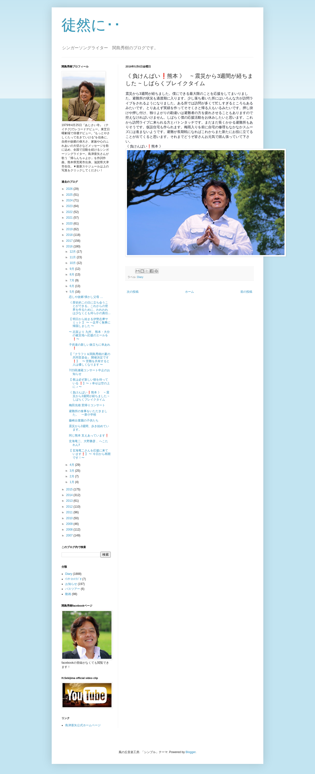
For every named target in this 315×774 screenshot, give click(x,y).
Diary (140, 276)
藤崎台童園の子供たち (83, 420)
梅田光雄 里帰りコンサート (87, 405)
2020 (70, 223)
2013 (70, 500)
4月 (72, 465)
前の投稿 (246, 291)
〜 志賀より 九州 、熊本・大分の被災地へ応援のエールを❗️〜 (89, 335)
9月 (72, 269)
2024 (70, 200)
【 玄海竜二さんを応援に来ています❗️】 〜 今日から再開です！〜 (89, 454)
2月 (72, 476)
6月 (72, 286)
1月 (72, 482)
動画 (68, 594)
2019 (70, 229)
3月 (72, 470)
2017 (70, 240)
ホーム (189, 291)
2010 (70, 518)
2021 (70, 217)
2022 (70, 212)
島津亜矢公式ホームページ (83, 725)
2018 (70, 235)
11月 (73, 257)
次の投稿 (133, 291)
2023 (70, 206)
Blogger (191, 752)
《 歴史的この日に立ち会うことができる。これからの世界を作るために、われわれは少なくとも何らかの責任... (89, 308)
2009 (70, 524)
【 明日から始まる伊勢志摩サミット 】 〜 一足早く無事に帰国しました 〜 (89, 322)
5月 (72, 291)
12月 (73, 251)
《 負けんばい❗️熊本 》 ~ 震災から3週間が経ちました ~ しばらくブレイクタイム (89, 396)
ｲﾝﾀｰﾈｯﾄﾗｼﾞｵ (73, 579)
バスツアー (72, 589)
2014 (70, 495)
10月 (73, 263)
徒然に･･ (91, 25)
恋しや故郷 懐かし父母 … (86, 297)
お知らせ (71, 584)
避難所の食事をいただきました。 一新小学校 (88, 412)
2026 (70, 189)
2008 (70, 529)
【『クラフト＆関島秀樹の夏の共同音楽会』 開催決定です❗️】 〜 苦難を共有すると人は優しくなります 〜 (89, 359)
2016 (70, 246)
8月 (72, 274)
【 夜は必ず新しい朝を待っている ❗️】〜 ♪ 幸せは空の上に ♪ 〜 (89, 383)
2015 (70, 489)
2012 (70, 506)
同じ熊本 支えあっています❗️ (89, 435)
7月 (72, 280)
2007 (70, 535)
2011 (70, 512)
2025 (70, 194)
